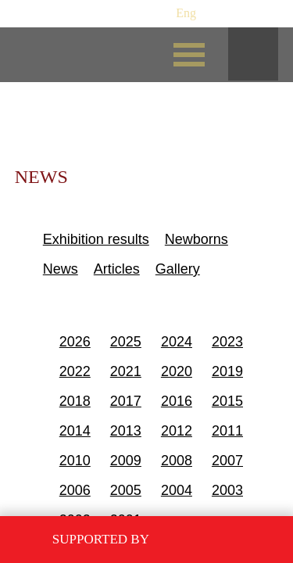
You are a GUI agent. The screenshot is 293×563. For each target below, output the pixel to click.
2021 (125, 371)
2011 (227, 431)
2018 (75, 401)
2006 (75, 490)
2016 (176, 401)
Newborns (196, 239)
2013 (125, 431)
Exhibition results (96, 239)
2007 (227, 460)
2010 (75, 460)
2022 (75, 371)
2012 (176, 431)
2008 (176, 460)
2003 (227, 490)
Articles (117, 269)
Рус (157, 13)
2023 (227, 342)
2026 (75, 342)
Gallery (177, 269)
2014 (75, 431)
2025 (125, 342)
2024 (176, 342)
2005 (125, 490)
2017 (125, 401)
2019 (227, 371)
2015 (227, 401)
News (60, 269)
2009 (125, 460)
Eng (186, 13)
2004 (176, 490)
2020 (176, 371)
